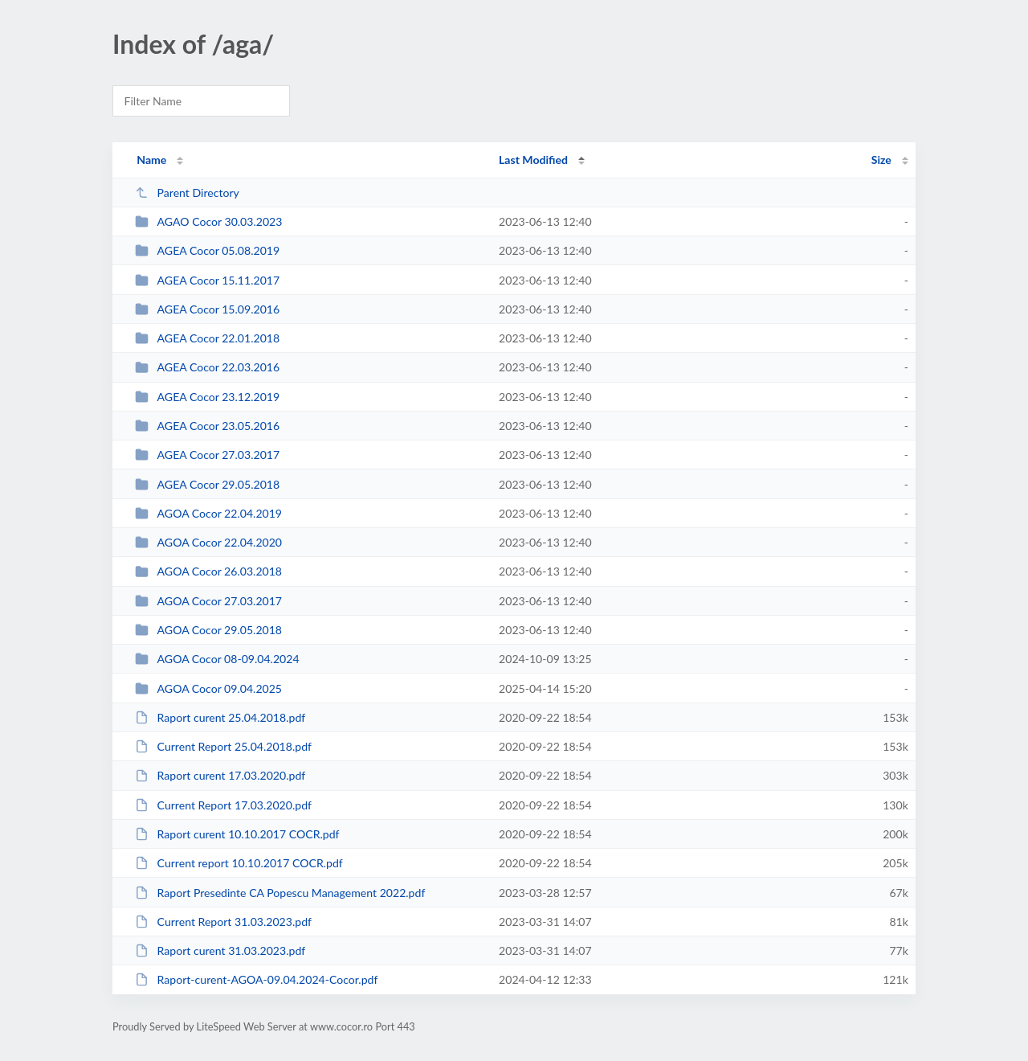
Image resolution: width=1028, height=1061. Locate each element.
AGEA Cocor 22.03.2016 (207, 367)
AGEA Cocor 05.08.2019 (207, 250)
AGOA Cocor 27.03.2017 (208, 601)
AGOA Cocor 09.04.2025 (208, 688)
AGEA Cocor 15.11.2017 (207, 280)
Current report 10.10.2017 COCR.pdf (239, 863)
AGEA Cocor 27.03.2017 (207, 454)
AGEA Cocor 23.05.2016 (207, 425)
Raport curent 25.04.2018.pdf (220, 717)
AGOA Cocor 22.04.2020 (208, 542)
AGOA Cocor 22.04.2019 (208, 513)
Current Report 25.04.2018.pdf (223, 746)
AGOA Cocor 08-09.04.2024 (217, 659)
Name (151, 159)
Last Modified (533, 159)
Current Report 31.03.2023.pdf (223, 921)
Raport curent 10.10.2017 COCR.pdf (237, 834)
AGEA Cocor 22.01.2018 (207, 338)
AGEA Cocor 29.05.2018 (207, 484)
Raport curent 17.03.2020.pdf (220, 775)
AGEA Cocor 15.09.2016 (207, 309)
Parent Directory (187, 192)
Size (881, 159)
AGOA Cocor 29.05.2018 (208, 630)
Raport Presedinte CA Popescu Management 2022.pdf (280, 892)
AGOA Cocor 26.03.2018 (208, 571)
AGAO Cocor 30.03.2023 (208, 221)
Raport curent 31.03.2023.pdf (220, 950)
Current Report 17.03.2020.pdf (223, 805)
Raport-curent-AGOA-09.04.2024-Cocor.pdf (256, 979)
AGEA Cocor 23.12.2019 (207, 397)
